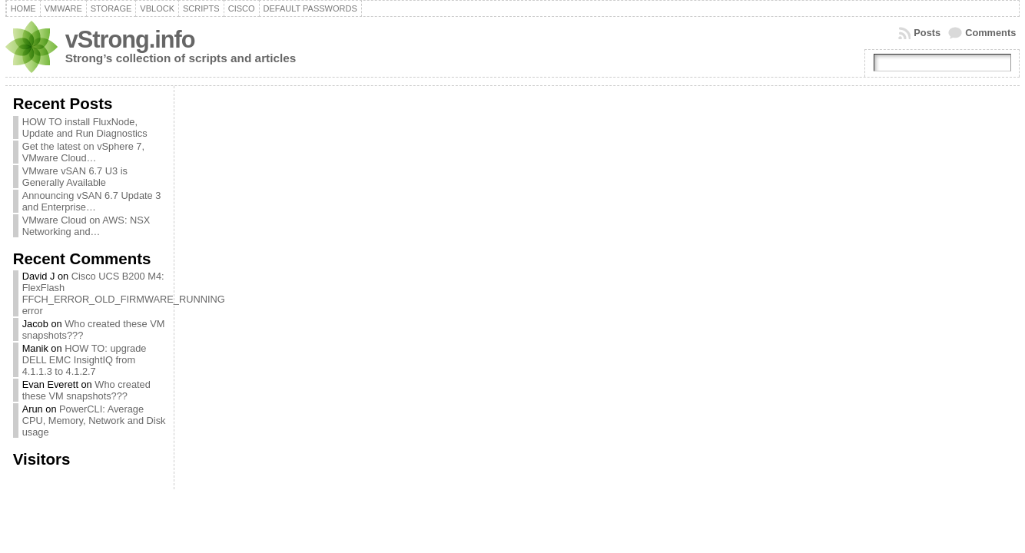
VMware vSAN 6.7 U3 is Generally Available (75, 176)
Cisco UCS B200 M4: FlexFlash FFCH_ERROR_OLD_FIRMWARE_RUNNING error (123, 293)
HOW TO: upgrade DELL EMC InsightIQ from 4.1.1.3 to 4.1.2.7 (84, 360)
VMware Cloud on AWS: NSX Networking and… (86, 225)
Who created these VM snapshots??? (86, 390)
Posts (927, 32)
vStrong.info (130, 39)
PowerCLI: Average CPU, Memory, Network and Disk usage (94, 420)
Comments (990, 32)
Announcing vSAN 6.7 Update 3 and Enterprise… (91, 201)
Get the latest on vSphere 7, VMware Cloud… (83, 152)
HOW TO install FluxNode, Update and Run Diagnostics (85, 127)
